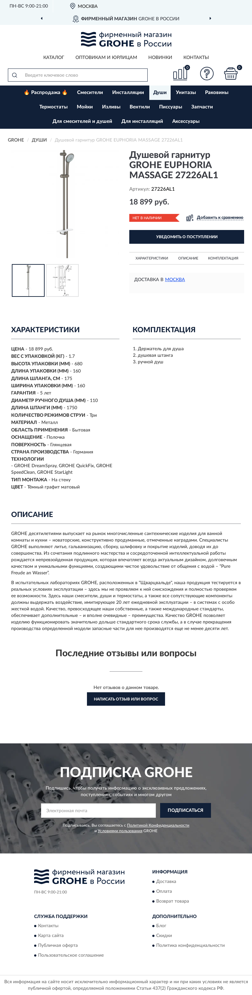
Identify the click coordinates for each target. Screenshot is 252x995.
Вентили (140, 107)
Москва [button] (175, 279)
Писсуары (170, 107)
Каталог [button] (53, 57)
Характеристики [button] (152, 258)
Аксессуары (186, 121)
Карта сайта (51, 936)
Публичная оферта (58, 946)
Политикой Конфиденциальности (158, 825)
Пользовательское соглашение (71, 955)
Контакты (196, 57)
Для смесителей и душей (82, 121)
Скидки (164, 936)
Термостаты (53, 107)
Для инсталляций (142, 121)
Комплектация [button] (223, 258)
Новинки (160, 57)
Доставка (166, 881)
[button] (207, 73)
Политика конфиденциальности (190, 946)
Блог (161, 926)
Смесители (90, 92)
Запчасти (202, 107)
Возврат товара (172, 901)
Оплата (164, 891)
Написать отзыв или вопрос (126, 699)
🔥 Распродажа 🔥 (46, 92)
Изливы (111, 107)
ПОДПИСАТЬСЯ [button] (185, 810)
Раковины (216, 92)
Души (160, 92)
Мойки (85, 107)
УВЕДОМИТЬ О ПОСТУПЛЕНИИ (187, 237)
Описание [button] (188, 258)
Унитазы (186, 92)
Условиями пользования (120, 831)
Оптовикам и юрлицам (106, 57)
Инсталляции (128, 92)
